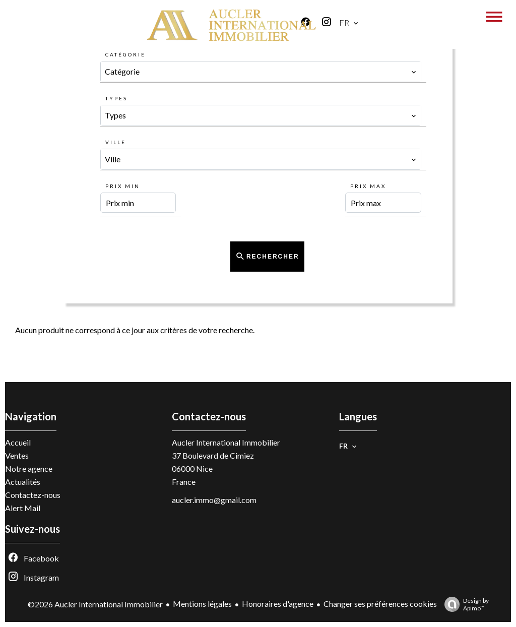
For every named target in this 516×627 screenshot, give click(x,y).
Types (116, 98)
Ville (115, 142)
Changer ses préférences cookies (380, 603)
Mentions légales (202, 603)
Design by (464, 604)
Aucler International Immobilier (226, 442)
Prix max (368, 186)
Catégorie (125, 54)
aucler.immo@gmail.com (214, 500)
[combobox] (261, 71)
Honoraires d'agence (277, 603)
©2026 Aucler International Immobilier (95, 604)
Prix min (122, 186)
